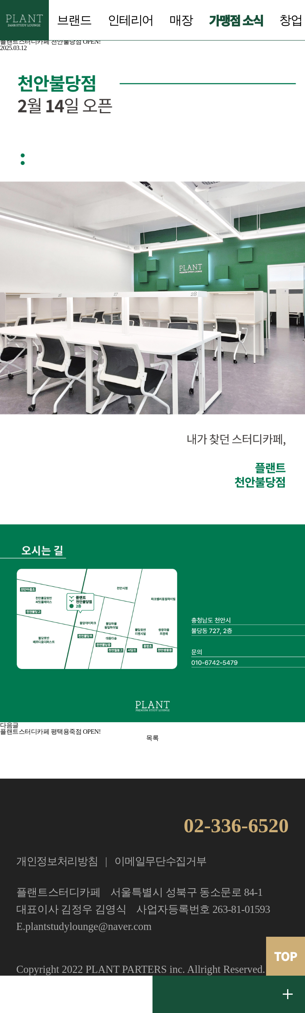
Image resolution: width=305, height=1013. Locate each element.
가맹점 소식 (236, 20)
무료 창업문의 (288, 994)
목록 (152, 738)
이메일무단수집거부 (160, 861)
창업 (290, 20)
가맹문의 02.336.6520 (76, 994)
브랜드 (74, 20)
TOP (285, 956)
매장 (181, 20)
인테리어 (130, 20)
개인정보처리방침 (57, 861)
